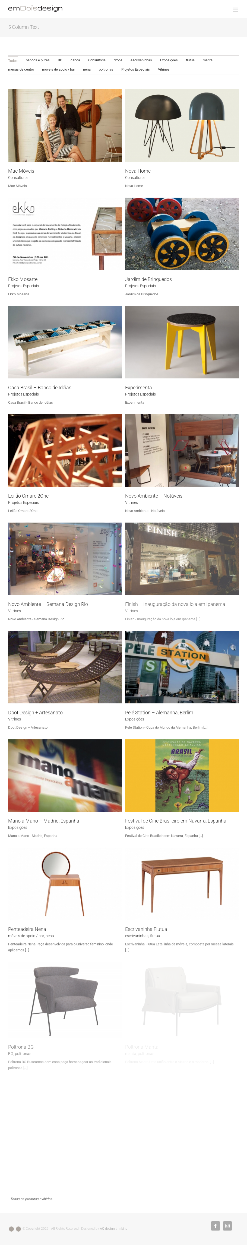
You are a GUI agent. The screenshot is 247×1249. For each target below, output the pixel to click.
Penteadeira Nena (27, 929)
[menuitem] (13, 60)
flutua (190, 60)
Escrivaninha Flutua (146, 929)
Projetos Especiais (135, 69)
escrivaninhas (141, 60)
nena (87, 69)
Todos (13, 61)
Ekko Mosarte (22, 279)
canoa (75, 60)
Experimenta (138, 387)
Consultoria (97, 60)
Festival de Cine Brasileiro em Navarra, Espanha (175, 821)
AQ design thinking (114, 1224)
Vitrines (164, 69)
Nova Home (138, 171)
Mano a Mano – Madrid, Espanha (43, 821)
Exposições (169, 60)
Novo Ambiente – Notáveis (153, 496)
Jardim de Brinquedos (148, 279)
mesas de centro (21, 69)
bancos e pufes (38, 60)
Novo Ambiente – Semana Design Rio (48, 604)
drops (118, 60)
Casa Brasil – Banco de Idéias (39, 387)
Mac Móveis (21, 171)
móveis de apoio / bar (58, 69)
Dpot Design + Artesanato (35, 712)
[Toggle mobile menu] (236, 9)
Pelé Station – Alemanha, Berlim (159, 712)
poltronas (106, 69)
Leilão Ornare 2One (28, 496)
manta (208, 60)
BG (60, 60)
